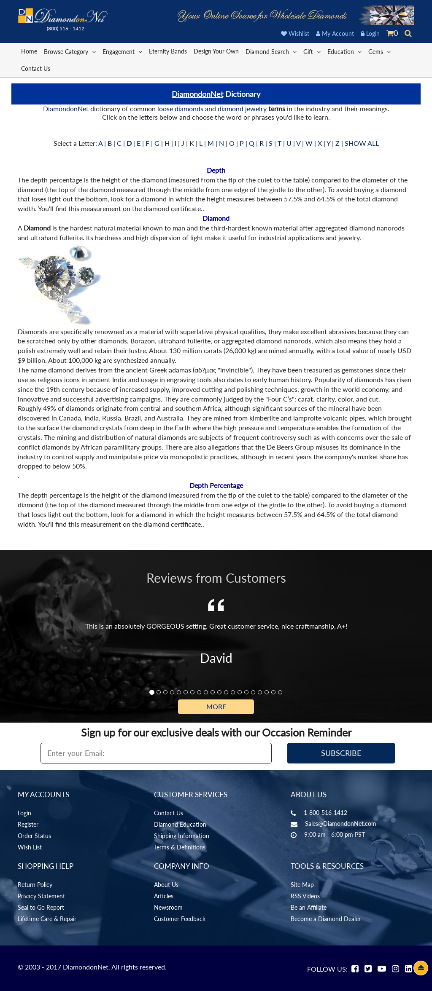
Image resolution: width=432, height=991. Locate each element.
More (216, 706)
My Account (335, 33)
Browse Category (70, 51)
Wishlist (295, 33)
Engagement (122, 51)
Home (29, 51)
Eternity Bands (168, 51)
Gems (379, 51)
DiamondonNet (197, 94)
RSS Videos (305, 896)
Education (344, 51)
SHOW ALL (362, 143)
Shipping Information (181, 835)
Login (370, 33)
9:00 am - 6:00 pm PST (334, 834)
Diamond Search (271, 51)
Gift (312, 51)
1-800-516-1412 (325, 812)
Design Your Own (216, 51)
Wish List (30, 847)
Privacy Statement (41, 896)
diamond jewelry (242, 108)
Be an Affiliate (309, 907)
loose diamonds (180, 108)
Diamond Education (180, 824)
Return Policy (35, 884)
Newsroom (168, 907)
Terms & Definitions (179, 847)
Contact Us (35, 68)
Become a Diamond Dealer (326, 918)
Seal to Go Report (41, 907)
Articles (163, 896)
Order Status (34, 835)
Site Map (302, 884)
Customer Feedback (179, 918)
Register (28, 824)
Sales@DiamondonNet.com (340, 823)
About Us (166, 884)
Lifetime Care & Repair (47, 918)
